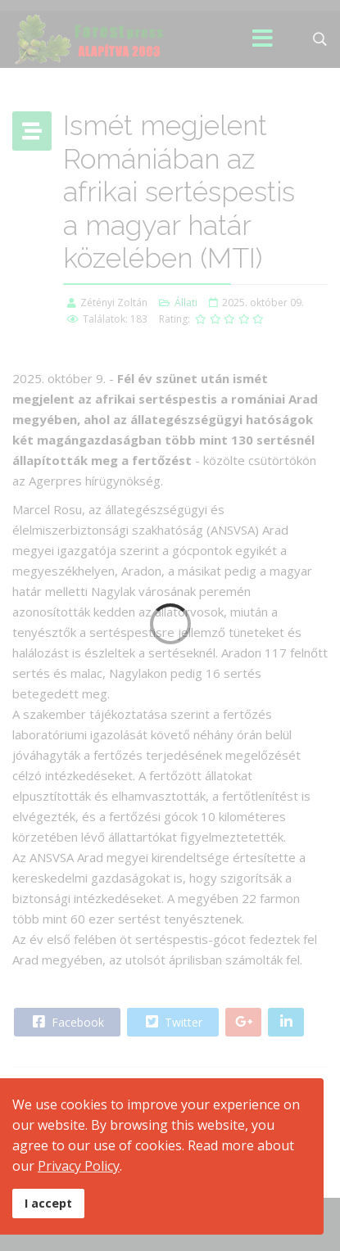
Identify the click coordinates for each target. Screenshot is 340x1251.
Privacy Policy (79, 1166)
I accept (48, 1203)
